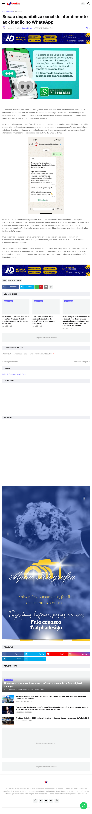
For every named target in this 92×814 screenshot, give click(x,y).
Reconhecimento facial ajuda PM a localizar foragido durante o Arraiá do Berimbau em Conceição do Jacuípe (51, 697)
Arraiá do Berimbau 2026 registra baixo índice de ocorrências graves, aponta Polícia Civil (43, 320)
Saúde (19, 280)
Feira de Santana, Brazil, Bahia (14, 374)
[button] (3, 4)
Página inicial (7, 12)
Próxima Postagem (81, 362)
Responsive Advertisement (46, 338)
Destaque (18, 12)
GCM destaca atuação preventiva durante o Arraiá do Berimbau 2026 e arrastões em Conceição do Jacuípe (15, 320)
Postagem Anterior (11, 362)
